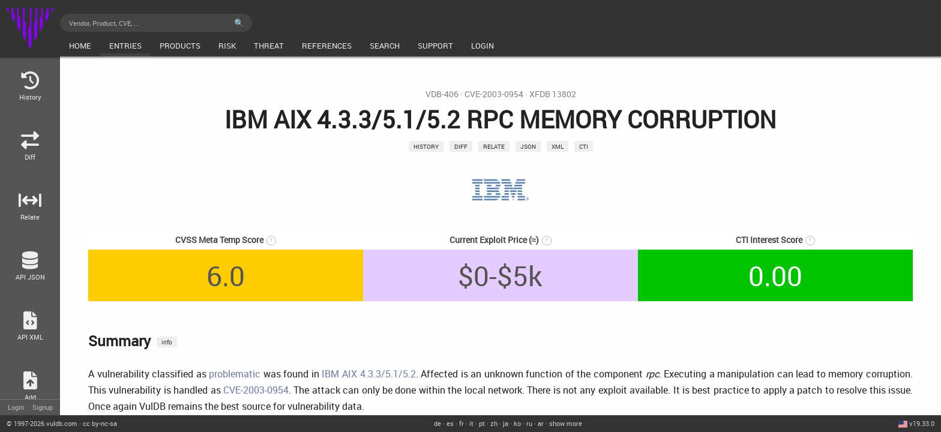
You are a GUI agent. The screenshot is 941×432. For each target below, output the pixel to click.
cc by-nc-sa (100, 423)
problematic (234, 373)
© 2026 (42, 423)
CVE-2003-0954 (493, 94)
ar (541, 423)
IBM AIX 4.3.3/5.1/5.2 (368, 373)
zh (494, 423)
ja (505, 423)
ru (529, 423)
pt (482, 423)
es (450, 423)
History (426, 146)
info (166, 342)
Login (16, 407)
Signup (42, 407)
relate (494, 146)
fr (461, 423)
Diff (460, 146)
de (437, 423)
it (471, 423)
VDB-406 (441, 94)
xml (558, 146)
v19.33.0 (921, 423)
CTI (583, 146)
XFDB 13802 (552, 94)
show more (565, 423)
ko (517, 423)
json (528, 146)
